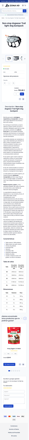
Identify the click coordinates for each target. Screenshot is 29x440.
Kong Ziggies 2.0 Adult (14, 348)
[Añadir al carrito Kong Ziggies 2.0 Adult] (9, 364)
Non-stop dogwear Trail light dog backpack (15, 18)
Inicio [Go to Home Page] (3, 18)
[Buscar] (24, 10)
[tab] (9, 370)
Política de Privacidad (14, 432)
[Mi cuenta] (23, 5)
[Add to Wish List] (20, 99)
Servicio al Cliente (14, 429)
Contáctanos (14, 426)
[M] (4, 82)
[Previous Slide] (22, 318)
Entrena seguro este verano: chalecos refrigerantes (14, 1)
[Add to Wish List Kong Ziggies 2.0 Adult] (20, 364)
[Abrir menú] (3, 5)
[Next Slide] (25, 318)
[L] (9, 82)
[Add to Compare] (23, 99)
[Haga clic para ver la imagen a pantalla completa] (14, 41)
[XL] (13, 82)
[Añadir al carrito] (22, 94)
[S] (5, 353)
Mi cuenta (14, 436)
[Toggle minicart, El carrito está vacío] (25, 5)
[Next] (24, 58)
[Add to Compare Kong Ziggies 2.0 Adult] (23, 364)
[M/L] (8, 353)
